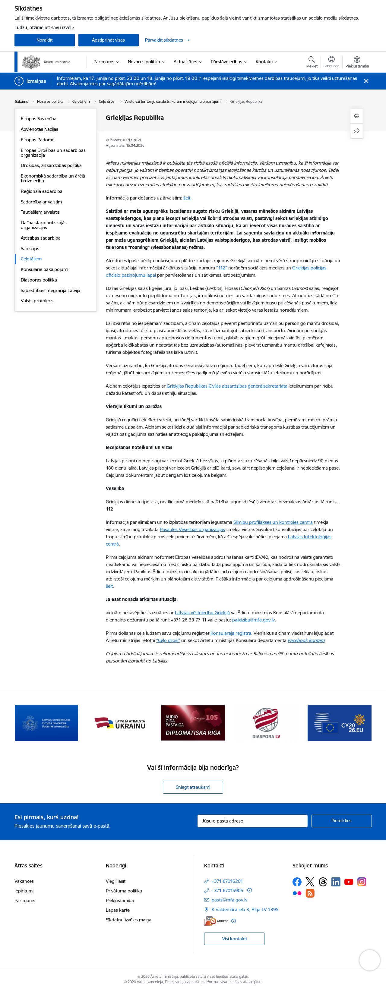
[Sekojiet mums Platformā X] (310, 881)
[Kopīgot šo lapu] (356, 131)
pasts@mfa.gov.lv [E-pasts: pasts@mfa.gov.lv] (229, 900)
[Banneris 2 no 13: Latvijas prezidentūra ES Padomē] (119, 722)
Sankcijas (30, 248)
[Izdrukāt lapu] (356, 116)
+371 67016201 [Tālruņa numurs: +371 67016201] (227, 881)
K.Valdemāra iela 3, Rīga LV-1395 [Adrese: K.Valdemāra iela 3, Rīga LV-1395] (245, 909)
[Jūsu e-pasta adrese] (253, 821)
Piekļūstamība (120, 900)
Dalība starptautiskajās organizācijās (44, 225)
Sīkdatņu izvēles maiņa (128, 920)
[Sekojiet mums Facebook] (297, 881)
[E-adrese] (216, 921)
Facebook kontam (306, 640)
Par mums (24, 900)
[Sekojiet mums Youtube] (348, 881)
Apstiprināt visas (108, 40)
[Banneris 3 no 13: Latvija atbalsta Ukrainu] (193, 722)
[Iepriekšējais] (28, 723)
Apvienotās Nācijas (39, 129)
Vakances (24, 881)
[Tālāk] (358, 723)
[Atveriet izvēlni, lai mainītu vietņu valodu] (332, 63)
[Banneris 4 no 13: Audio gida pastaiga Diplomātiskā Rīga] (266, 722)
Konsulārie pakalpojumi (44, 269)
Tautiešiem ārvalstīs (40, 212)
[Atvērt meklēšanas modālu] (312, 63)
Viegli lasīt (115, 881)
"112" (221, 268)
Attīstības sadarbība (41, 238)
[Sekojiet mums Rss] (310, 893)
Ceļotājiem (31, 259)
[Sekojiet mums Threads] (322, 881)
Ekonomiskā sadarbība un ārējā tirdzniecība (53, 178)
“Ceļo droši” (168, 640)
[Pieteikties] (342, 821)
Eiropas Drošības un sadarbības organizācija (53, 152)
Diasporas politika (39, 280)
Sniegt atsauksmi (193, 787)
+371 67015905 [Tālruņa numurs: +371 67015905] (227, 890)
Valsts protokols (37, 301)
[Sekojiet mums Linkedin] (335, 881)
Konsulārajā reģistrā (230, 633)
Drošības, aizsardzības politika (51, 165)
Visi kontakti (234, 939)
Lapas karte (118, 910)
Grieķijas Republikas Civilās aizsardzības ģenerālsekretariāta (227, 386)
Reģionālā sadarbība (41, 191)
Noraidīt (44, 40)
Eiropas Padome (37, 140)
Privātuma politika (124, 891)
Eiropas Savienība (38, 118)
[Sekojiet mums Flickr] (297, 892)
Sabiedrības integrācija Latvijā (50, 290)
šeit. (187, 198)
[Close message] (366, 81)
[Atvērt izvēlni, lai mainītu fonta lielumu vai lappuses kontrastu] (357, 63)
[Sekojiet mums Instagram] (361, 881)
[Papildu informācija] (249, 890)
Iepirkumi (23, 891)
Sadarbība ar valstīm (41, 202)
